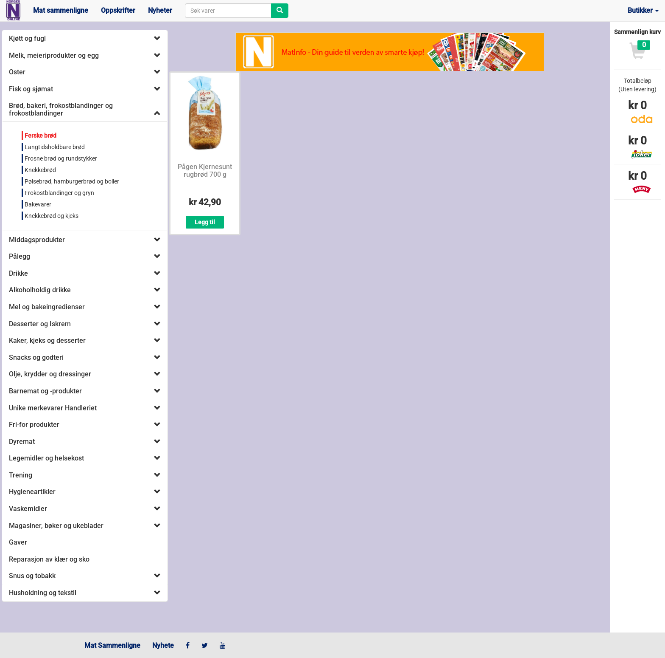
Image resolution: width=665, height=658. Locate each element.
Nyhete (163, 645)
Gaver (18, 542)
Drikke (18, 273)
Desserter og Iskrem (40, 324)
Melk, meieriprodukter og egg (54, 55)
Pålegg (19, 256)
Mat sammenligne (60, 10)
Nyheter (160, 10)
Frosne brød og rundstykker (61, 158)
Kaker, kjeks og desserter (47, 340)
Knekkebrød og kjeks (51, 215)
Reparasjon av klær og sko (49, 559)
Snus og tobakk (32, 576)
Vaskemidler (28, 509)
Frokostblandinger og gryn (59, 192)
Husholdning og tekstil (42, 593)
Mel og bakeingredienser (47, 307)
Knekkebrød (40, 170)
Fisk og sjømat (31, 89)
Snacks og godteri (36, 357)
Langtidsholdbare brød (55, 147)
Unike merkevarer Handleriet (53, 408)
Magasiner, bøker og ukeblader (56, 526)
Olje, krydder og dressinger (50, 374)
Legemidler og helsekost (46, 458)
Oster (17, 72)
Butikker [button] (643, 10)
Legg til (205, 222)
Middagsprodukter (37, 240)
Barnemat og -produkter (45, 391)
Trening (20, 475)
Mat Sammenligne (112, 645)
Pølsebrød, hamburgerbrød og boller (72, 181)
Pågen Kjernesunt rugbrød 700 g (205, 170)
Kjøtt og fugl (27, 38)
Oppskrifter (118, 10)
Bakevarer (38, 204)
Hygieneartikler (32, 492)
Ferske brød (40, 135)
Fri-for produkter (34, 425)
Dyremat (22, 442)
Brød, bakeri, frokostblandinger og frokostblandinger (61, 109)
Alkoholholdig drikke (40, 290)
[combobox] (228, 10)
